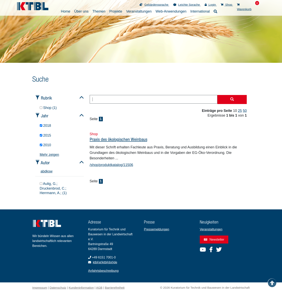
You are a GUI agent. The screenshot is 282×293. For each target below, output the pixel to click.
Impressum (39, 287)
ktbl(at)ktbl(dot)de (105, 262)
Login (211, 4)
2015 (45, 135)
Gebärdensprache (156, 4)
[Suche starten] (232, 99)
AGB (99, 287)
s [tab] (49, 171)
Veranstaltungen (211, 229)
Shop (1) (48, 108)
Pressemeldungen (156, 229)
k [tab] (47, 171)
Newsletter (214, 239)
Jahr (44, 115)
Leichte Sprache (189, 4)
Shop (227, 4)
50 (245, 111)
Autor (45, 162)
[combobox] (154, 99)
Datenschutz (58, 287)
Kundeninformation (81, 287)
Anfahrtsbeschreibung (103, 270)
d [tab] (45, 171)
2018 (45, 126)
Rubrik (46, 97)
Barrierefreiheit (115, 287)
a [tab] (41, 171)
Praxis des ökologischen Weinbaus (118, 139)
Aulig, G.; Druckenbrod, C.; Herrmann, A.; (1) (53, 188)
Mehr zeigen (49, 155)
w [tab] (51, 171)
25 (240, 111)
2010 (45, 145)
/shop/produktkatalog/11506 (111, 165)
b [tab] (43, 171)
